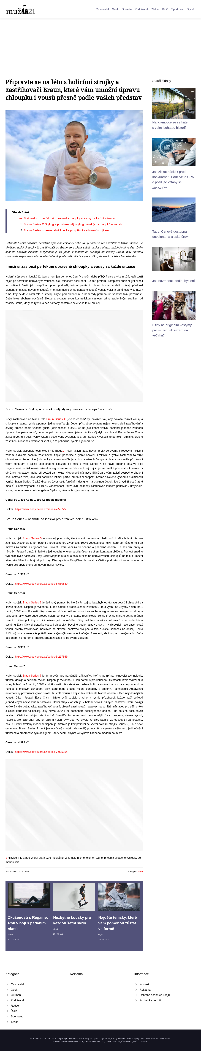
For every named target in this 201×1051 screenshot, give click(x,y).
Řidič (165, 9)
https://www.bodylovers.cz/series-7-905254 (41, 751)
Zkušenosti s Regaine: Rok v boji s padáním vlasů (28, 923)
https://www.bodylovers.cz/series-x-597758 (41, 509)
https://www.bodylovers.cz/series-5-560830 (41, 583)
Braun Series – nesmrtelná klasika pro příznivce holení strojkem (66, 230)
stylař (140, 871)
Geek (115, 9)
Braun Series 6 (32, 602)
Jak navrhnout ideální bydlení (173, 281)
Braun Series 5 (32, 538)
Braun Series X (56, 419)
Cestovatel (102, 9)
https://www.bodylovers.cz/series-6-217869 (41, 656)
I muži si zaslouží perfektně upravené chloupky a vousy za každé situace (66, 218)
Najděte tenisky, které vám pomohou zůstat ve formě (117, 923)
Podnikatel (141, 9)
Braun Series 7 (32, 675)
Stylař (190, 9)
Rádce (155, 9)
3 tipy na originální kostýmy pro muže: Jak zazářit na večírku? (172, 330)
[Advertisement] (100, 42)
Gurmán (127, 9)
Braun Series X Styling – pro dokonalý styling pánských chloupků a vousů (73, 224)
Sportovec (177, 9)
